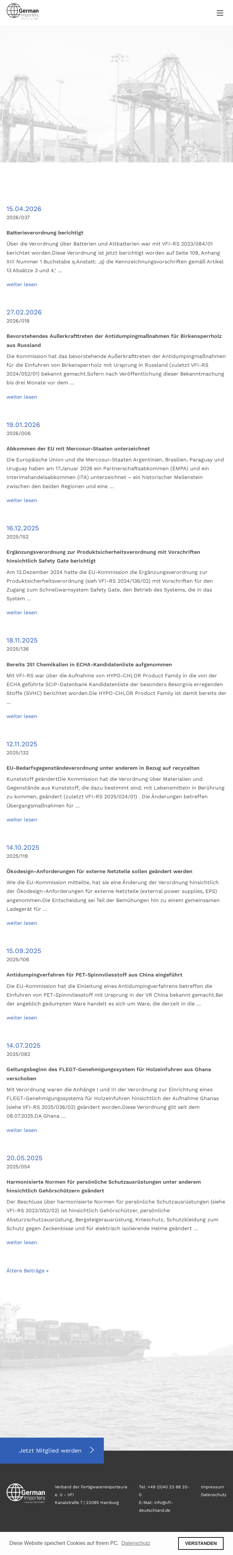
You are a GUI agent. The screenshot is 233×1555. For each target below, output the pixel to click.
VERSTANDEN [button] (201, 1543)
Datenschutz (214, 1494)
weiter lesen (21, 284)
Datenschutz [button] (135, 1543)
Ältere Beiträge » (27, 1271)
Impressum (212, 1486)
